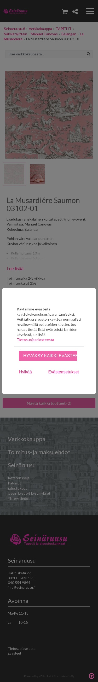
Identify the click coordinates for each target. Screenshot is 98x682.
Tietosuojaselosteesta (35, 339)
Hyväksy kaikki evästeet (50, 356)
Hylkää (25, 372)
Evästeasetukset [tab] (63, 372)
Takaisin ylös (91, 675)
